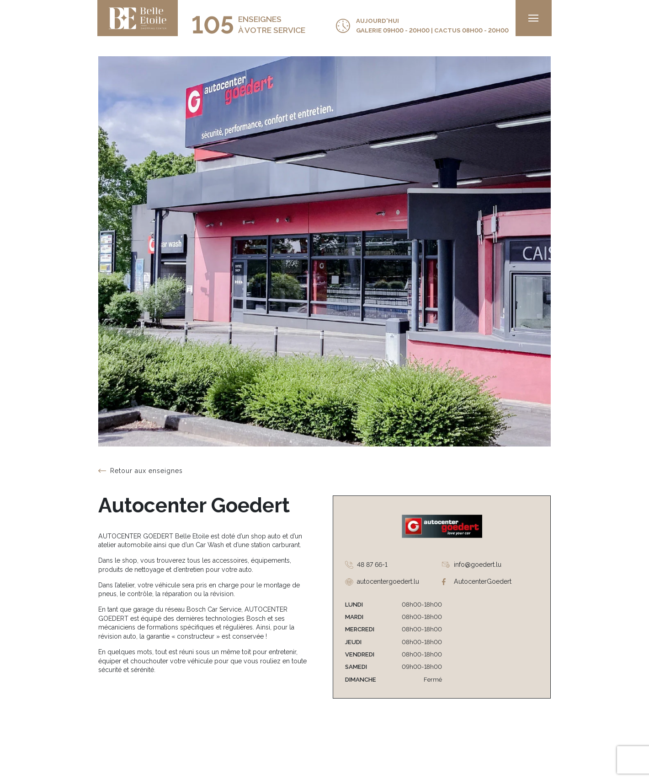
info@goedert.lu (477, 564)
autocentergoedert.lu (388, 581)
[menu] (533, 18)
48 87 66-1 (372, 564)
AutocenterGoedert (482, 581)
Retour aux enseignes (146, 470)
